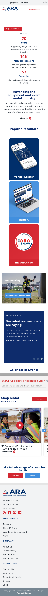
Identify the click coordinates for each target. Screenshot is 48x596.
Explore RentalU (13, 29)
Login (45, 2)
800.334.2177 (9, 508)
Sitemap (28, 593)
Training (7, 524)
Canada (6, 581)
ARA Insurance (10, 554)
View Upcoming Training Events (18, 295)
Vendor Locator (10, 573)
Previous (5, 430)
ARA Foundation (11, 558)
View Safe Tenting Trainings (11, 3)
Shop (5, 585)
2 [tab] (38, 359)
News (5, 536)
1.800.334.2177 (34, 9)
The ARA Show (10, 528)
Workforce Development (15, 532)
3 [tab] (26, 33)
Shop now (39, 399)
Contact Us (8, 569)
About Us (24, 118)
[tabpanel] (24, 24)
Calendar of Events (12, 577)
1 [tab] (34, 359)
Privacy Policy (9, 551)
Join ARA (15, 475)
